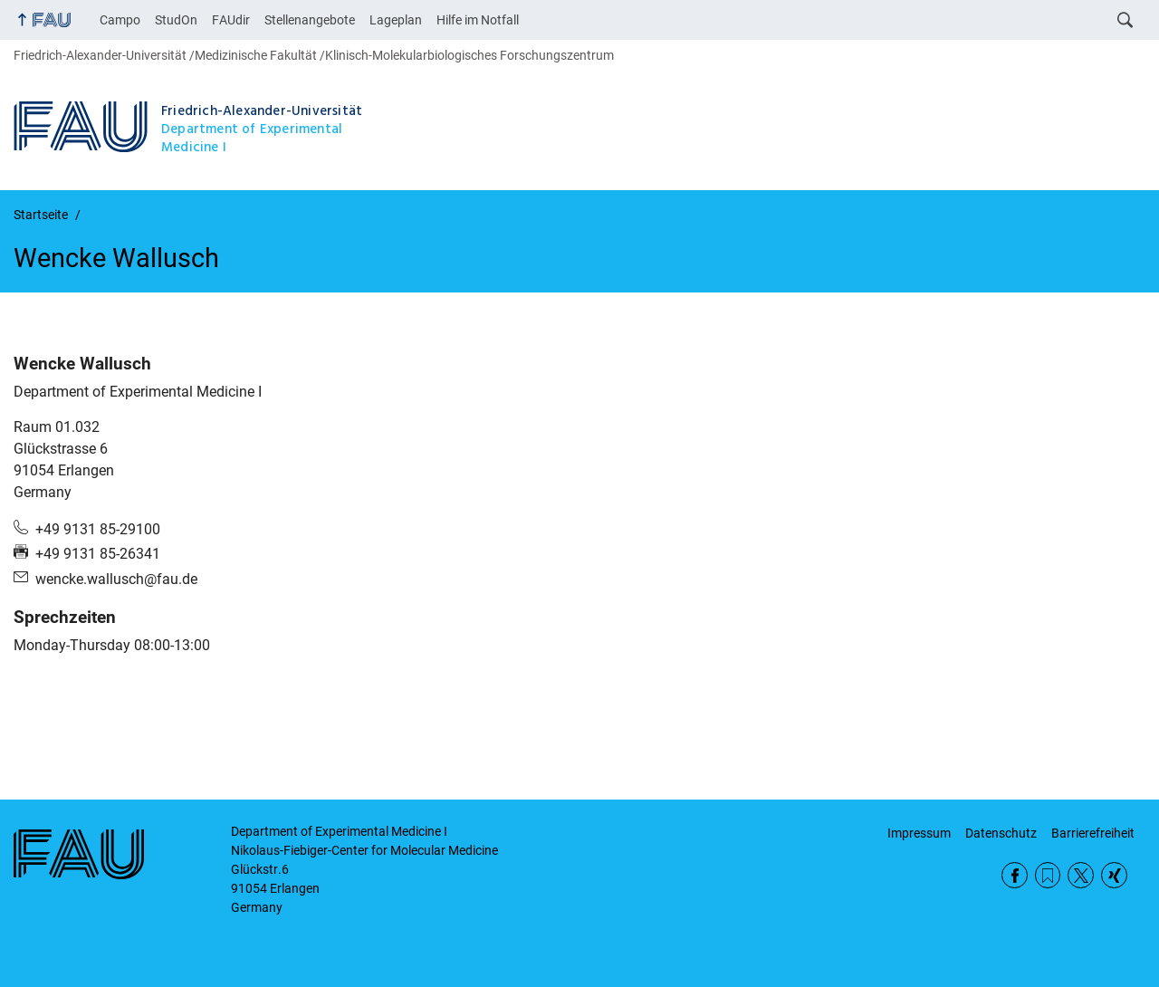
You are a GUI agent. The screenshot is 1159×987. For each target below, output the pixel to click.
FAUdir (231, 20)
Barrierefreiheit (1093, 833)
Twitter (1081, 875)
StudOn (176, 20)
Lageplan (395, 20)
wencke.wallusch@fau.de (116, 579)
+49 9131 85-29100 (97, 529)
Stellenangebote (309, 20)
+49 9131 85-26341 (97, 553)
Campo (120, 20)
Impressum (919, 833)
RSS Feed (1048, 875)
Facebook (1014, 875)
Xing (1114, 875)
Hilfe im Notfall (477, 20)
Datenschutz (1001, 833)
